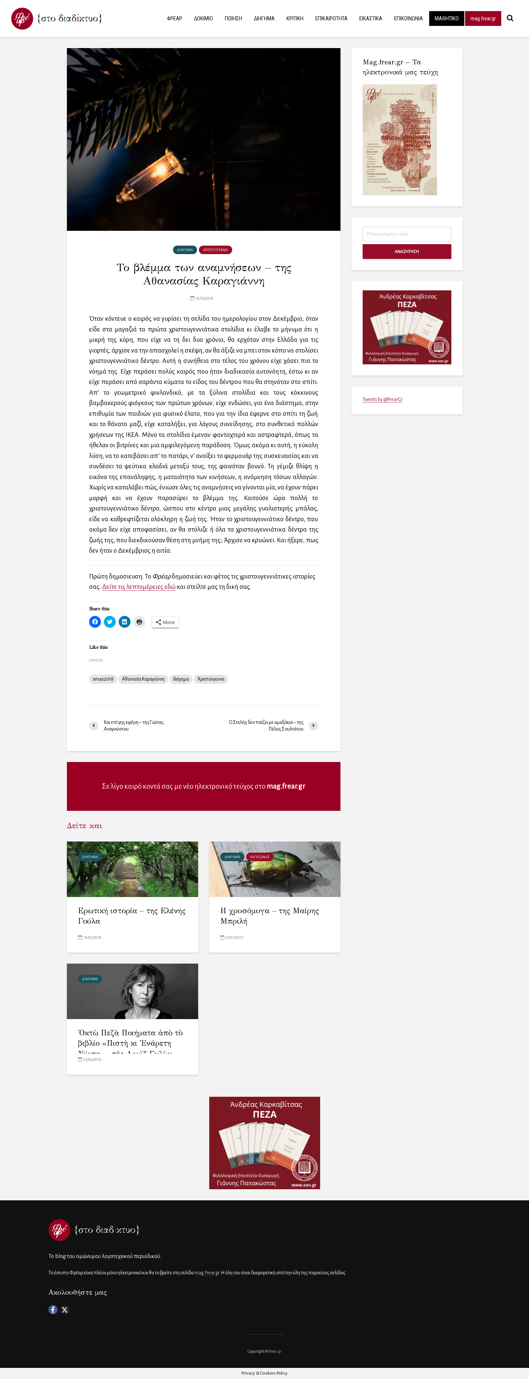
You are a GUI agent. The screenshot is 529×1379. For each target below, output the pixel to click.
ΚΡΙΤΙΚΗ (295, 18)
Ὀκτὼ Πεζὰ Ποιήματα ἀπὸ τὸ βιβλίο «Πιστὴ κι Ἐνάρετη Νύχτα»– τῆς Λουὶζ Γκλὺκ (130, 1043)
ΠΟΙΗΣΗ (233, 18)
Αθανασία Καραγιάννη (143, 679)
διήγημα (181, 679)
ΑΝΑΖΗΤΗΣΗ (407, 251)
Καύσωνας (259, 857)
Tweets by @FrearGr (383, 399)
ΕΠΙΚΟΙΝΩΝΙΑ (408, 18)
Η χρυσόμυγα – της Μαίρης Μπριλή (269, 916)
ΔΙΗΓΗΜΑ (264, 18)
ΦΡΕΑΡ (174, 18)
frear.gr (275, 1351)
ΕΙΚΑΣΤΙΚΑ (370, 18)
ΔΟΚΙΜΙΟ (203, 18)
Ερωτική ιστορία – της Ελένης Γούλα (132, 916)
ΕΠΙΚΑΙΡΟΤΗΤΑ (331, 18)
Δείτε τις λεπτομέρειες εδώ (139, 586)
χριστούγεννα (215, 250)
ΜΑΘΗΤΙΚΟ (447, 18)
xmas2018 (103, 679)
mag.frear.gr (483, 18)
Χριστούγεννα (210, 679)
